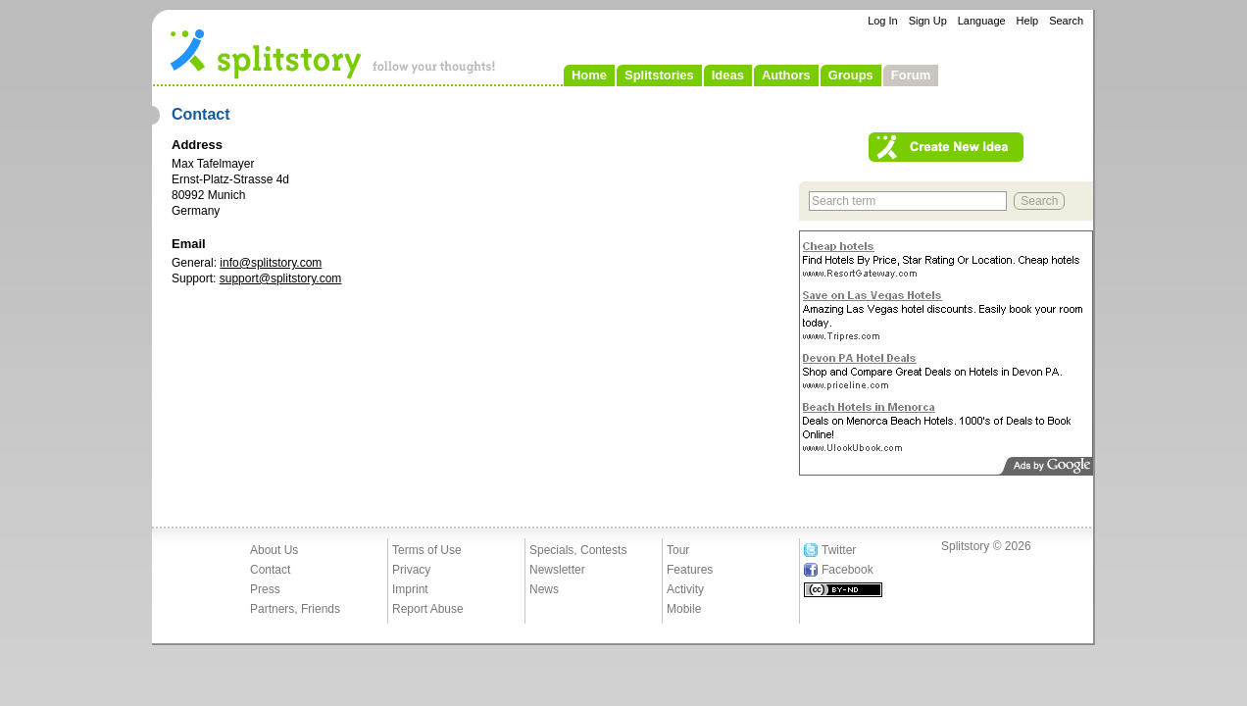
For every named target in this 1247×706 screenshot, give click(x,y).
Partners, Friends (295, 609)
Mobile (684, 609)
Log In (883, 20)
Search (1066, 20)
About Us (274, 550)
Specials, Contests (577, 550)
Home (589, 75)
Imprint (410, 589)
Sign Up (928, 20)
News (544, 589)
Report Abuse (428, 609)
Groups (850, 75)
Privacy (411, 570)
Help (1028, 20)
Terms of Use (427, 550)
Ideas (728, 75)
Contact (270, 570)
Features (690, 570)
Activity (685, 589)
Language (982, 20)
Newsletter (557, 570)
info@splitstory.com (271, 263)
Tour (678, 550)
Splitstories (659, 75)
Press (265, 589)
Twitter (839, 550)
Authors (786, 75)
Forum (910, 75)
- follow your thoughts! (333, 53)
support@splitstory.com (281, 278)
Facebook (847, 570)
